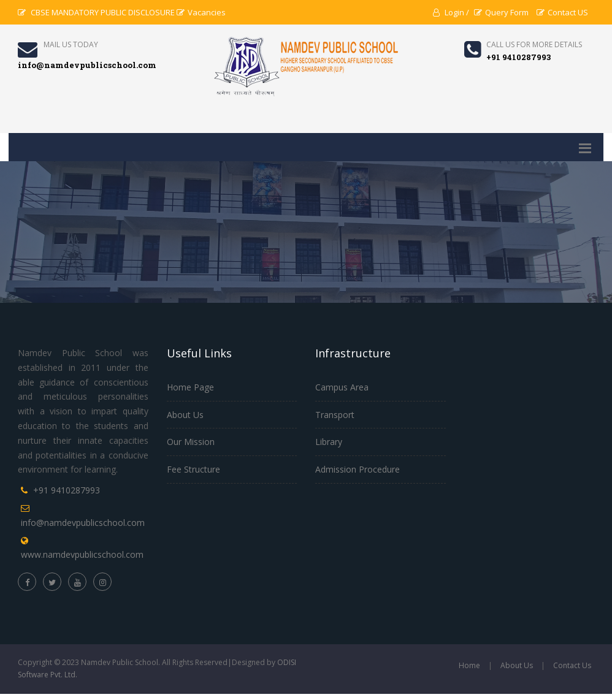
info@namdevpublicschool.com (83, 522)
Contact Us (572, 665)
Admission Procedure (357, 469)
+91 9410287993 (66, 490)
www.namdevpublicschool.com (82, 554)
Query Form (501, 12)
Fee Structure (193, 469)
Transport (334, 414)
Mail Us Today (71, 44)
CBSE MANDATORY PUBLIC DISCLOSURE (96, 12)
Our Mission (191, 441)
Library (328, 441)
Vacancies (201, 12)
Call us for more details (534, 44)
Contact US (562, 12)
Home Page (190, 387)
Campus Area (342, 387)
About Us (185, 414)
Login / (451, 12)
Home (469, 665)
